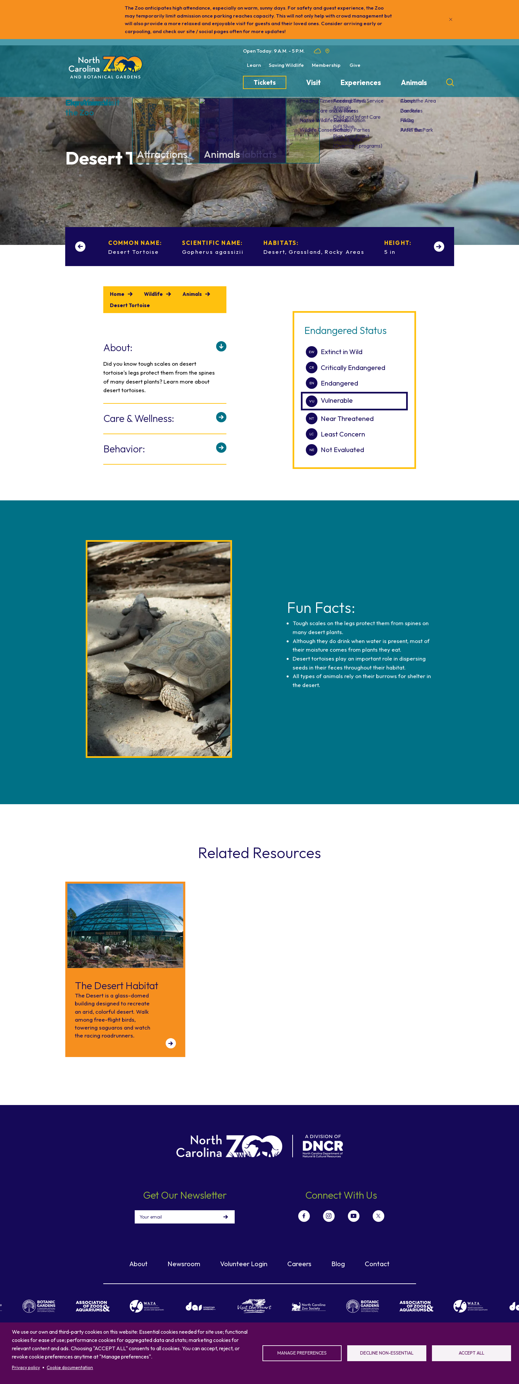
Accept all (471, 1353)
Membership (326, 65)
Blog (338, 1264)
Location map (327, 51)
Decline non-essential (386, 1353)
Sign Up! (226, 1216)
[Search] (450, 82)
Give (355, 65)
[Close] (451, 19)
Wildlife (153, 294)
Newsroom (183, 1264)
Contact (377, 1264)
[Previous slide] (80, 247)
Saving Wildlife (286, 65)
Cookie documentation (70, 1367)
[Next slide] (439, 247)
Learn (254, 65)
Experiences (361, 82)
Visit (313, 82)
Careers (299, 1264)
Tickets (265, 82)
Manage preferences (302, 1353)
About (138, 1264)
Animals (414, 82)
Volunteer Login (243, 1264)
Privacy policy (26, 1367)
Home (117, 294)
